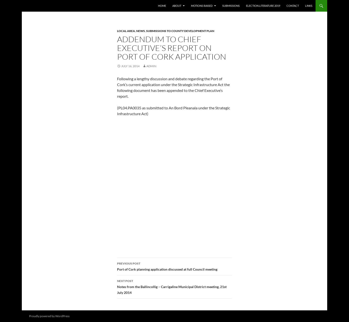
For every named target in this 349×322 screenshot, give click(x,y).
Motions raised (202, 5)
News (140, 31)
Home (162, 5)
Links (308, 5)
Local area (126, 31)
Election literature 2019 (263, 5)
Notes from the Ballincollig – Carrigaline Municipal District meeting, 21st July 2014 (174, 286)
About (176, 5)
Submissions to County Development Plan (180, 31)
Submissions (231, 5)
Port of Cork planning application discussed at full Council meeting (174, 266)
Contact (292, 5)
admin (151, 66)
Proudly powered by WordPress (49, 316)
